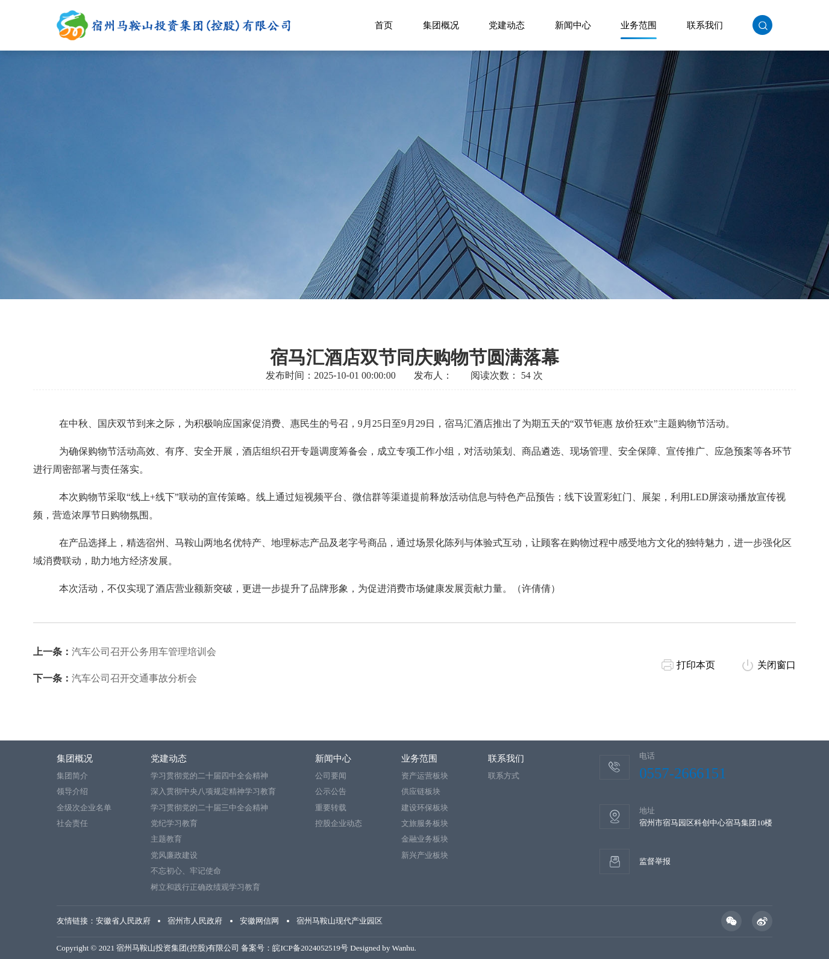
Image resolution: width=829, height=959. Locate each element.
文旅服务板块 (424, 823)
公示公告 (330, 791)
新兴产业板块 (424, 855)
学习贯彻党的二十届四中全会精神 (209, 775)
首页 (384, 25)
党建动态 (507, 25)
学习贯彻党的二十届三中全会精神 (209, 807)
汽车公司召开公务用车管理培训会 (144, 671)
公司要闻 (330, 775)
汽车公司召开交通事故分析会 (134, 698)
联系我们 (705, 25)
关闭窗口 (776, 685)
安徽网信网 (259, 920)
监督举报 (655, 861)
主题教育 (166, 838)
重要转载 (330, 807)
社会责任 (72, 823)
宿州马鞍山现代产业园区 (339, 920)
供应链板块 (420, 791)
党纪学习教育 (174, 823)
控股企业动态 (338, 823)
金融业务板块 (424, 838)
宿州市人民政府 (194, 920)
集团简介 (72, 775)
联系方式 (503, 775)
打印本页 (696, 685)
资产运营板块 (424, 775)
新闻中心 (573, 25)
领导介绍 (72, 791)
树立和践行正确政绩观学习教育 (205, 887)
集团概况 (441, 25)
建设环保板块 (424, 807)
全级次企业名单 (84, 807)
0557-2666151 (682, 773)
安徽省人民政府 (123, 920)
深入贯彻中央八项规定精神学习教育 (213, 791)
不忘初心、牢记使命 (186, 870)
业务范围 (639, 25)
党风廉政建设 (174, 855)
